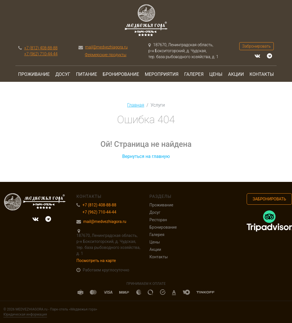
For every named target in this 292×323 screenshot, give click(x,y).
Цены (215, 74)
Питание (86, 74)
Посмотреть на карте (96, 260)
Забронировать (256, 46)
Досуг (62, 74)
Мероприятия (162, 74)
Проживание (34, 74)
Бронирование (121, 74)
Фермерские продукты (106, 54)
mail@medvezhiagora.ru (106, 47)
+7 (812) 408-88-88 (41, 48)
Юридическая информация (25, 314)
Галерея (194, 74)
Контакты (262, 74)
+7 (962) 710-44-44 (41, 54)
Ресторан (158, 220)
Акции (236, 74)
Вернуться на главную (146, 156)
